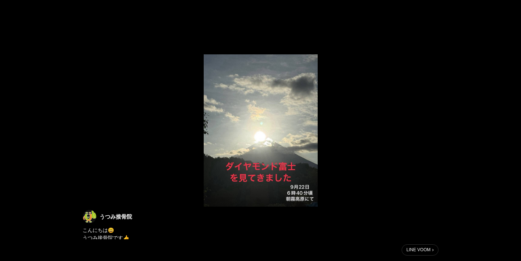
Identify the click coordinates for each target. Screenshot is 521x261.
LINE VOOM (418, 249)
